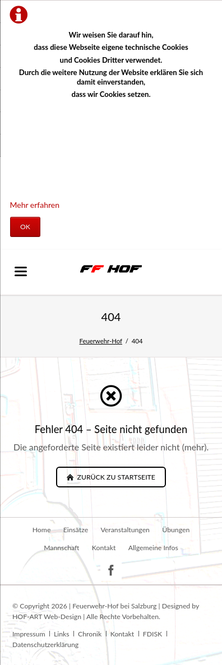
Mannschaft (61, 547)
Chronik (89, 634)
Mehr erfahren (35, 205)
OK (25, 226)
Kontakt (103, 547)
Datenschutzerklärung (45, 644)
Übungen (175, 530)
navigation (20, 271)
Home (42, 530)
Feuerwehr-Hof (100, 341)
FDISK (152, 634)
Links (62, 634)
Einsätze (75, 530)
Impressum (28, 634)
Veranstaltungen (125, 530)
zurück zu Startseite (115, 477)
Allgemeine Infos (153, 547)
